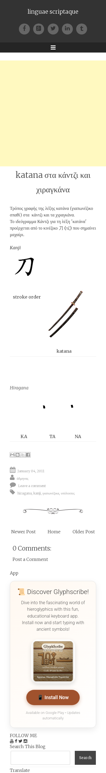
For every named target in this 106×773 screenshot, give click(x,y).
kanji (37, 493)
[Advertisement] (53, 113)
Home (54, 531)
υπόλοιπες (68, 493)
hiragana (24, 493)
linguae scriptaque (53, 11)
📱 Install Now (53, 697)
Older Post (84, 531)
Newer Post (23, 531)
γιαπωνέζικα (50, 493)
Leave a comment (32, 486)
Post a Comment (30, 559)
